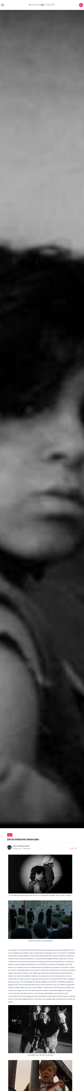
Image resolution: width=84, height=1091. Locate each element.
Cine (9, 835)
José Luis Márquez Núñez (21, 846)
